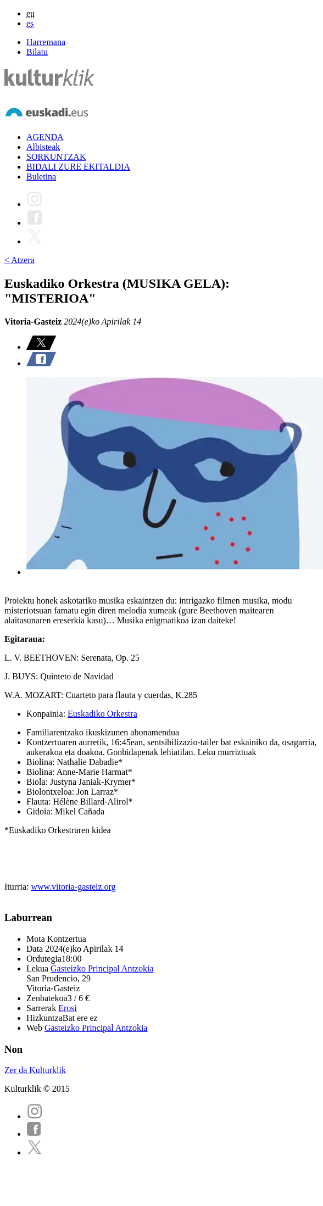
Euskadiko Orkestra (102, 713)
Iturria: (17, 886)
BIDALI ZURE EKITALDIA (78, 166)
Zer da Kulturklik (35, 1070)
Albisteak (43, 147)
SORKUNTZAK (56, 156)
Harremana (45, 42)
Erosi (67, 1008)
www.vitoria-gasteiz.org (73, 886)
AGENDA (45, 137)
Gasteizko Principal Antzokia (102, 968)
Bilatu (37, 52)
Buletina (41, 176)
